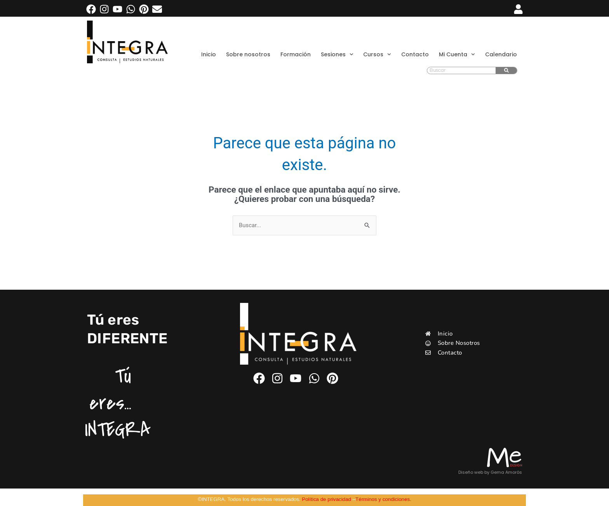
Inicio (208, 54)
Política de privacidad (326, 499)
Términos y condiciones (382, 499)
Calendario (501, 54)
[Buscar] (506, 70)
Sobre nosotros (248, 54)
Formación (295, 54)
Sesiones (337, 54)
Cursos (377, 54)
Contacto (415, 54)
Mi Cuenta (457, 54)
